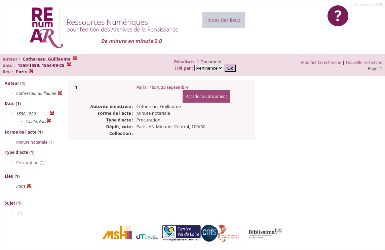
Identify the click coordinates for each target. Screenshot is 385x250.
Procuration (27, 163)
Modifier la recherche (321, 62)
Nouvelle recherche (364, 62)
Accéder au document (206, 96)
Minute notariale (31, 142)
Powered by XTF (369, 4)
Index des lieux (223, 20)
